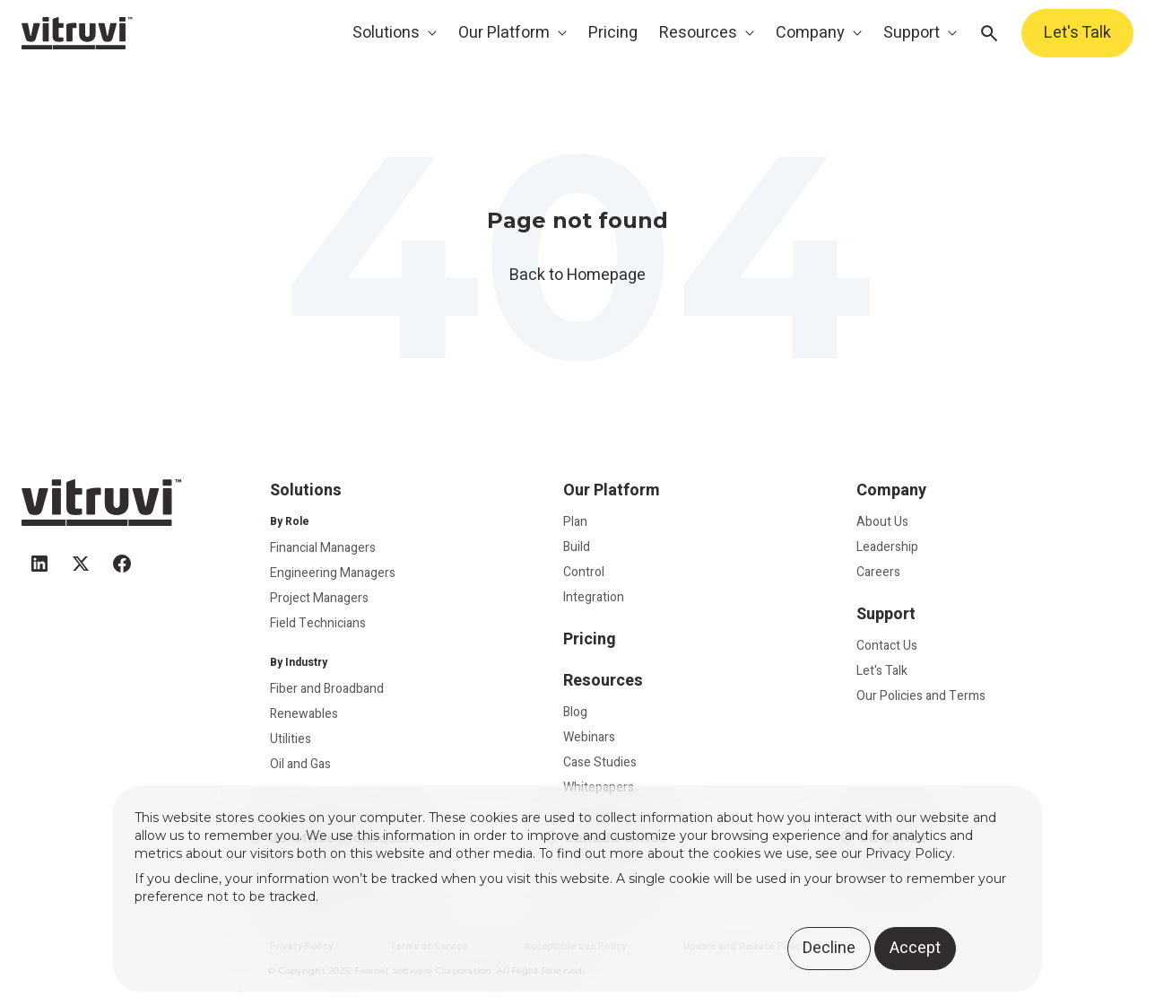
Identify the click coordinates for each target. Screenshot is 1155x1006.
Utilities (290, 739)
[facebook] (122, 555)
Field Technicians (318, 623)
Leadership (887, 547)
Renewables (304, 713)
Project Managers (319, 598)
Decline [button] (829, 948)
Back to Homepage (577, 275)
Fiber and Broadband (327, 688)
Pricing (613, 33)
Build (576, 547)
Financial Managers (323, 547)
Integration (593, 597)
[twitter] (81, 555)
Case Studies (600, 762)
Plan (575, 521)
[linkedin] (39, 555)
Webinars (589, 737)
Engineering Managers (332, 573)
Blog (575, 712)
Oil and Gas (300, 764)
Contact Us (886, 645)
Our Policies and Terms (921, 696)
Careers (878, 572)
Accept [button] (915, 948)
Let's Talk (1077, 33)
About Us (882, 521)
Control (583, 572)
